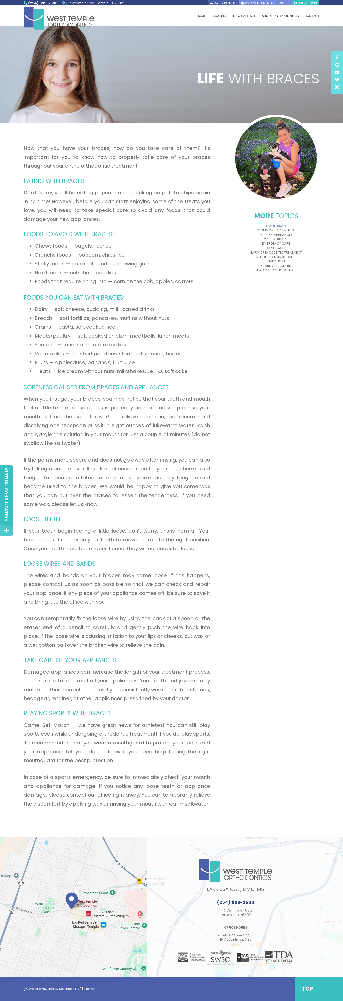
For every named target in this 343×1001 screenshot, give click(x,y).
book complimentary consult (265, 3)
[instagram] (337, 105)
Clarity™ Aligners (276, 266)
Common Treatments (276, 230)
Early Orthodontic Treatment (276, 252)
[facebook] (337, 75)
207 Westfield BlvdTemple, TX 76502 (235, 912)
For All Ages (276, 248)
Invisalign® (276, 261)
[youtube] (337, 90)
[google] (337, 82)
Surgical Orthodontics (276, 270)
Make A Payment (223, 3)
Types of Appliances (276, 235)
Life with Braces (276, 226)
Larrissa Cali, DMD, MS (235, 889)
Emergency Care (276, 244)
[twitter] (337, 97)
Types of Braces (276, 239)
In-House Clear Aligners (276, 257)
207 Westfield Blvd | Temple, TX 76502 (95, 3)
